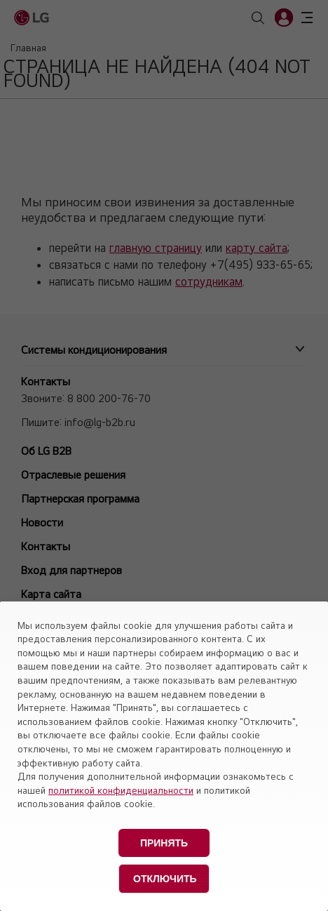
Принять (164, 843)
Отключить (165, 878)
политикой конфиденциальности (120, 790)
